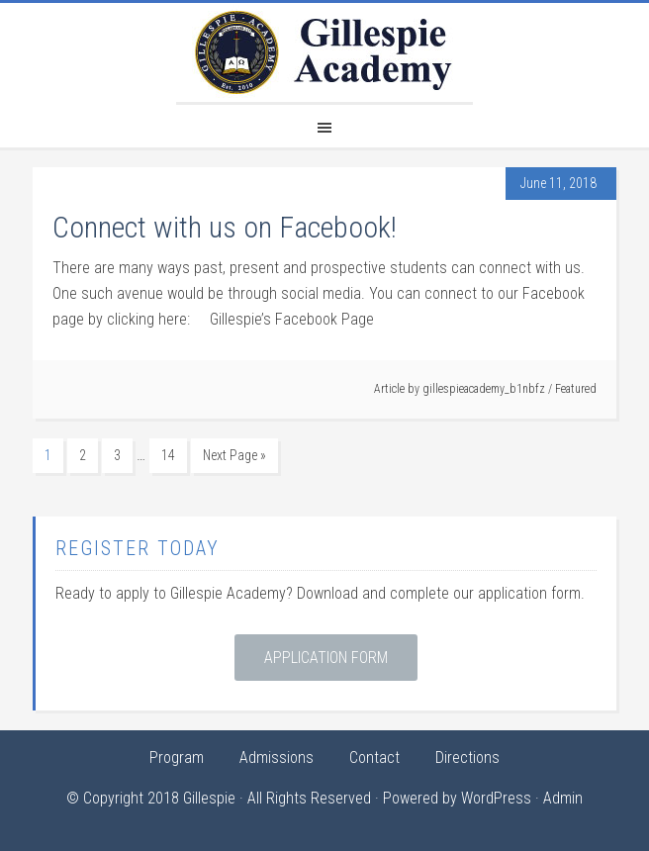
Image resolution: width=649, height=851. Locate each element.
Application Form (326, 657)
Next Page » (234, 455)
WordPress (496, 798)
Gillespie (209, 798)
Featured (576, 389)
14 (168, 455)
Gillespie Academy (324, 52)
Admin (563, 798)
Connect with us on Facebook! (224, 227)
